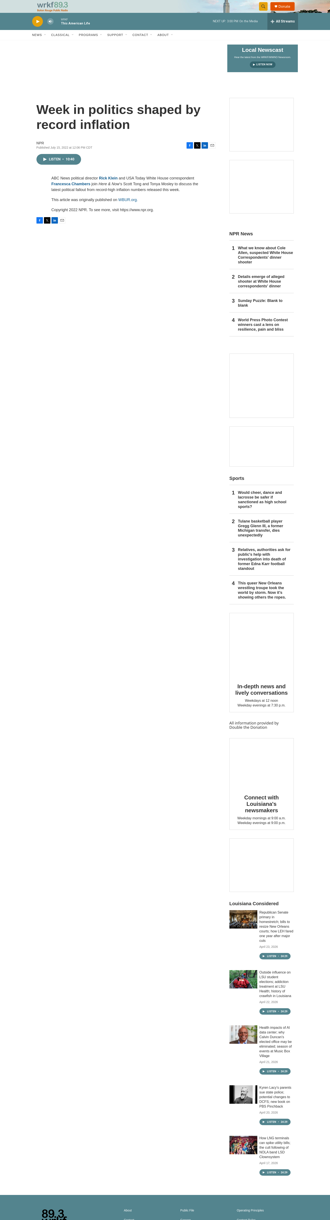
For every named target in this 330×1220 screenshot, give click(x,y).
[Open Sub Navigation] (45, 44)
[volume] (50, 31)
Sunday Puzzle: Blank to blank (260, 312)
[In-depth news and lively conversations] (262, 655)
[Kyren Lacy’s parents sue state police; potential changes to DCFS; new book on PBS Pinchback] (243, 1104)
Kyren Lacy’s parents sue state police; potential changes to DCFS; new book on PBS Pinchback (275, 1106)
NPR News (241, 243)
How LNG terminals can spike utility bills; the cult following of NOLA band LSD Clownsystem (275, 1157)
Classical (60, 44)
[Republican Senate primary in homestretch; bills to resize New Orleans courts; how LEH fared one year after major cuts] (243, 929)
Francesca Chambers (70, 193)
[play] (37, 31)
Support (115, 44)
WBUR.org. (128, 209)
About (163, 44)
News (37, 44)
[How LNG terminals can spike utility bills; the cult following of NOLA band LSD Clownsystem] (243, 1154)
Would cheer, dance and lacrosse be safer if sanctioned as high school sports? (262, 509)
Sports (236, 488)
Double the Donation (248, 736)
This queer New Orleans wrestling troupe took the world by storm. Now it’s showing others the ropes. (262, 600)
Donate (287, 11)
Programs (88, 44)
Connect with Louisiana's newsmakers (261, 813)
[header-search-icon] (265, 11)
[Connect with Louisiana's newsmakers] (262, 773)
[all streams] (282, 31)
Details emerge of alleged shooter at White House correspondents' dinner (261, 291)
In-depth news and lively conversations (261, 699)
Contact (140, 44)
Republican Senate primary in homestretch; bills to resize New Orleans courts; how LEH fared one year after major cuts (276, 936)
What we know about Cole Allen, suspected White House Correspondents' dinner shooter (265, 264)
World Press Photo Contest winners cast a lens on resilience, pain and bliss (263, 334)
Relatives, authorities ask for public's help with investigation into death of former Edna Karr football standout (264, 568)
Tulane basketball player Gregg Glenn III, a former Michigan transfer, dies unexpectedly (260, 538)
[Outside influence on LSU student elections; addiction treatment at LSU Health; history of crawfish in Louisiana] (243, 989)
